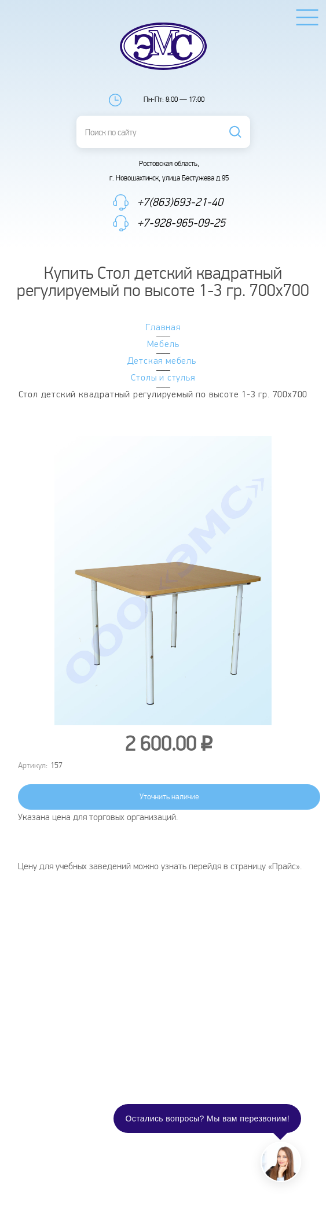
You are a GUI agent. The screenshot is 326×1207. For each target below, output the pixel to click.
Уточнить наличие (169, 797)
